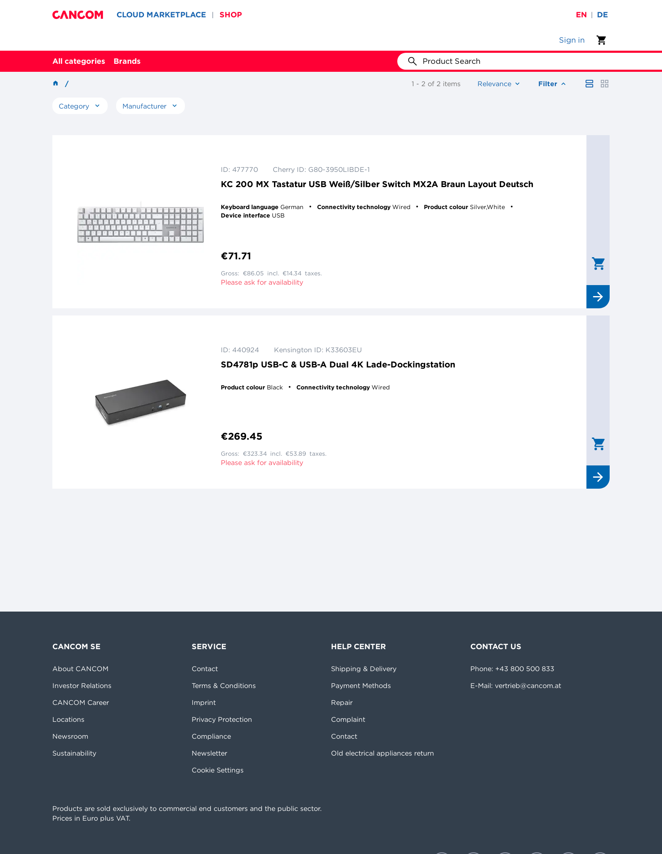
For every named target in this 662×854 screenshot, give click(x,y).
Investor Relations (81, 685)
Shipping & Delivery (363, 668)
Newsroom (70, 736)
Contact (205, 668)
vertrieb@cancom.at (528, 685)
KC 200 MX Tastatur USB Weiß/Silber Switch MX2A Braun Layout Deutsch (377, 184)
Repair (342, 702)
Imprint (204, 702)
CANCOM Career (80, 702)
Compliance (211, 736)
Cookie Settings (218, 770)
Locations (68, 719)
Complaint (348, 719)
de (602, 14)
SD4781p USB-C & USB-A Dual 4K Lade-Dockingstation (338, 364)
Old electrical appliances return (382, 753)
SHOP (231, 14)
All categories (78, 61)
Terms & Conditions (224, 685)
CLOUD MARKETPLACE (161, 14)
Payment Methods (361, 685)
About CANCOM (80, 668)
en (581, 14)
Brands (127, 61)
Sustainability (74, 753)
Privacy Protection (222, 719)
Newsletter (209, 753)
